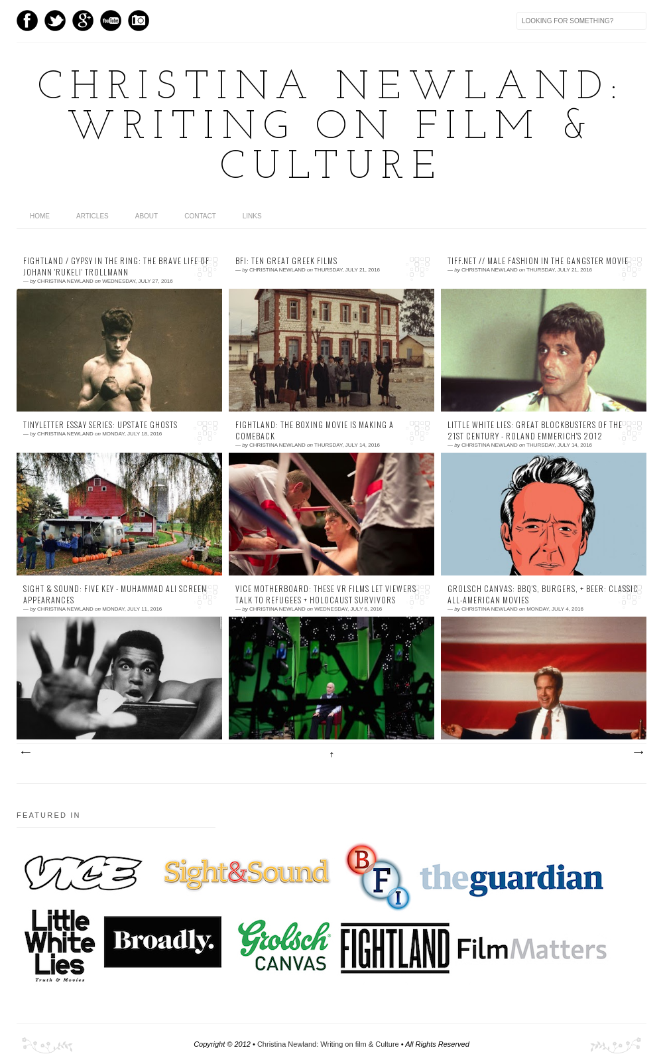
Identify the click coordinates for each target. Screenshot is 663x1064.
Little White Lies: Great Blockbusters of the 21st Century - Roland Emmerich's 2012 (535, 430)
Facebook (27, 20)
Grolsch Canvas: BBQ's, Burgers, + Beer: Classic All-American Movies (543, 594)
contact (200, 216)
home (40, 216)
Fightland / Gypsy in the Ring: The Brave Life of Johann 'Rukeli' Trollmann (116, 266)
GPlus (82, 20)
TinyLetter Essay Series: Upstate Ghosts (100, 424)
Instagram (138, 20)
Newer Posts (25, 752)
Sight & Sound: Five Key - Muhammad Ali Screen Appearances (115, 594)
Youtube (110, 20)
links (252, 216)
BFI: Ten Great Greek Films (286, 261)
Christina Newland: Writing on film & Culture (331, 128)
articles (92, 216)
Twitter (55, 20)
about (146, 216)
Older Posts (637, 752)
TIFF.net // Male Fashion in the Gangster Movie (538, 261)
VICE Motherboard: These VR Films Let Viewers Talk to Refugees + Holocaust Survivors (325, 594)
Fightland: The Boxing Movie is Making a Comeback (314, 430)
